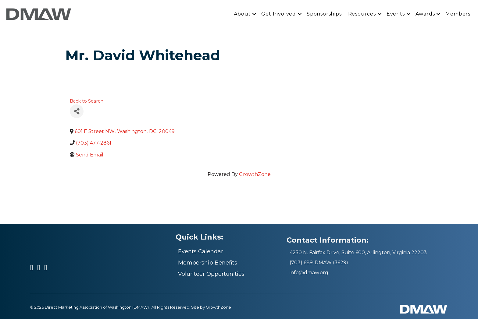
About (242, 14)
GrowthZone (255, 174)
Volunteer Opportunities (211, 274)
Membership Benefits (207, 262)
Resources (362, 14)
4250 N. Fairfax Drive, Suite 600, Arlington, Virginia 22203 (358, 252)
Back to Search (86, 101)
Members (457, 14)
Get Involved (278, 14)
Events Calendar (200, 251)
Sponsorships (324, 14)
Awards (425, 14)
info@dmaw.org (309, 272)
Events (396, 14)
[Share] (77, 111)
